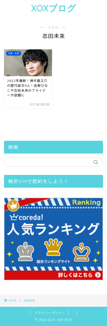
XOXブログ (53, 8)
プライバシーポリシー (49, 313)
